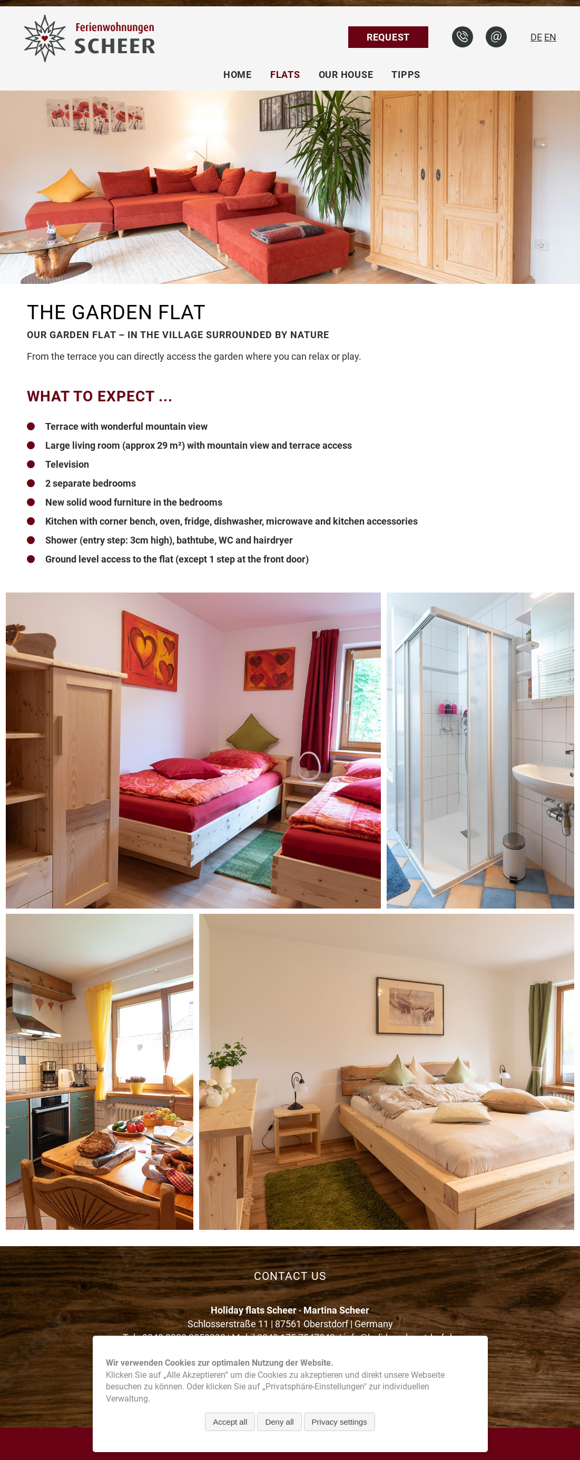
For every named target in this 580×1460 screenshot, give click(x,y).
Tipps (405, 74)
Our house (346, 74)
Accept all (230, 1421)
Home (237, 74)
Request (388, 37)
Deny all (279, 1421)
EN (550, 37)
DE (536, 37)
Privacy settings (339, 1421)
